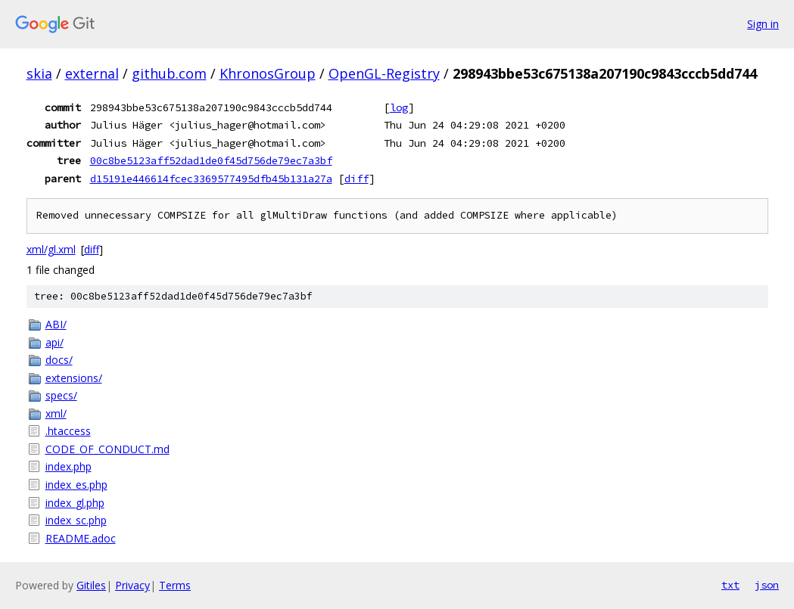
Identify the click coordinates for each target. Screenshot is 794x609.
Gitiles (91, 585)
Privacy (132, 585)
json (767, 585)
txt (730, 585)
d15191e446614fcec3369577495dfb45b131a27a (211, 178)
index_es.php (76, 484)
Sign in (763, 24)
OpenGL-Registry (384, 73)
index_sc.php (76, 520)
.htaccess (68, 431)
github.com (169, 73)
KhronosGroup (268, 73)
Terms (175, 585)
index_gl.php (74, 503)
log (399, 107)
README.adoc (80, 538)
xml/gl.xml (51, 249)
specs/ (61, 395)
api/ (54, 342)
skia (39, 73)
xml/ (56, 413)
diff (356, 178)
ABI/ (56, 324)
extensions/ (73, 378)
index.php (68, 466)
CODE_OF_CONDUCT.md (107, 449)
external (92, 73)
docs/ (59, 360)
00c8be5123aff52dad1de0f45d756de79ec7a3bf (211, 160)
